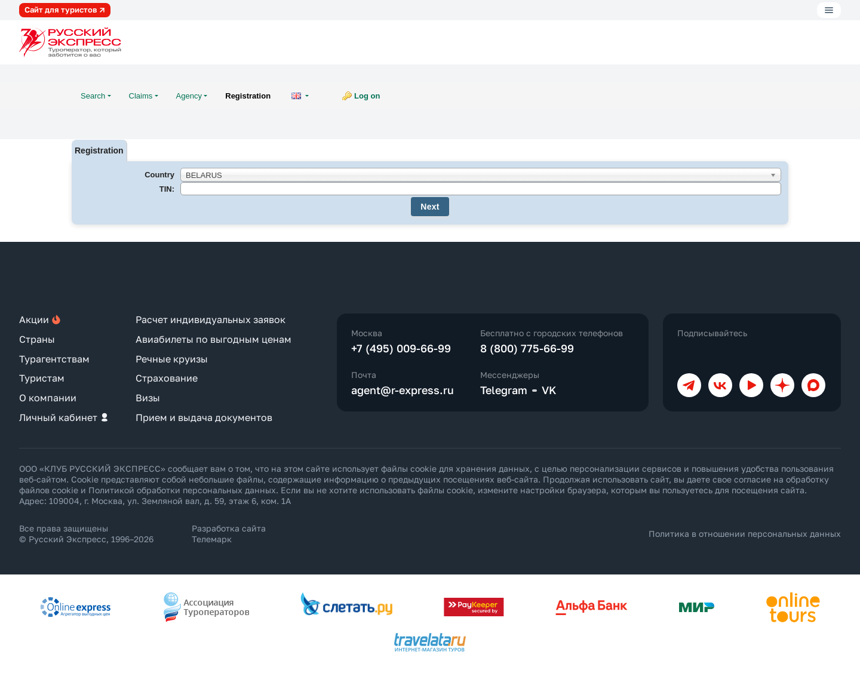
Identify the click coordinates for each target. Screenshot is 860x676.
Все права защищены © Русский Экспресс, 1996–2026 (86, 533)
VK (549, 390)
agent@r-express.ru (402, 390)
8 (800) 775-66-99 (527, 348)
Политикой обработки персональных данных (182, 490)
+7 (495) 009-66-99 (401, 348)
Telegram (503, 390)
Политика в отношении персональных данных (745, 533)
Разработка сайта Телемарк (229, 533)
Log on (367, 95)
